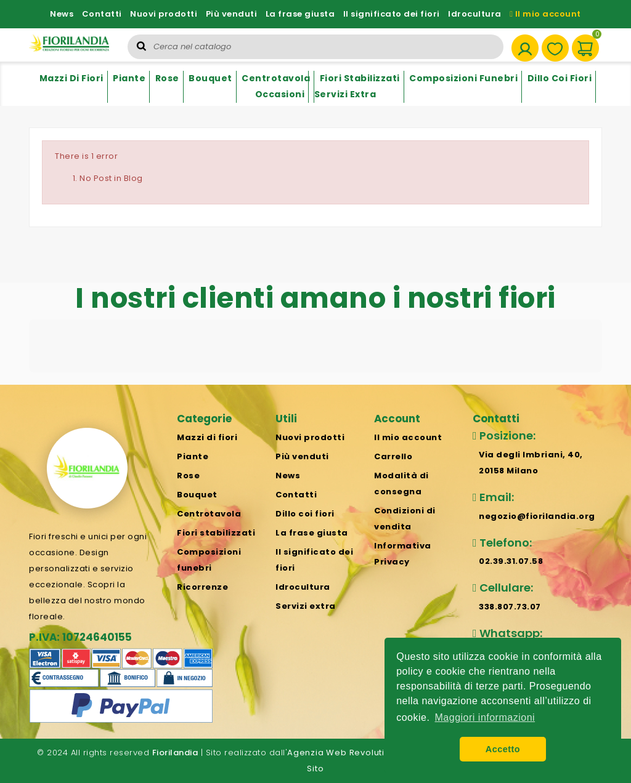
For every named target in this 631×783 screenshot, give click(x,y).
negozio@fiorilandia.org (537, 516)
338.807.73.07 (510, 606)
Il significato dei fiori (391, 14)
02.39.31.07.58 (511, 561)
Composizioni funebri (463, 78)
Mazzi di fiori (71, 78)
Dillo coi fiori (559, 78)
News (61, 14)
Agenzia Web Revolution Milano (357, 752)
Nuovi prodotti (163, 14)
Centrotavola (276, 78)
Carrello (393, 456)
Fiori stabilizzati (360, 78)
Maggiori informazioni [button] (485, 717)
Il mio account (545, 14)
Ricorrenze (202, 587)
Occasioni (280, 94)
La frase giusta (300, 14)
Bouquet (210, 78)
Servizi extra (345, 94)
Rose (167, 78)
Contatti (102, 14)
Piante (129, 78)
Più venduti (232, 14)
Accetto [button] (503, 749)
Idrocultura (475, 14)
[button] (29, 385)
